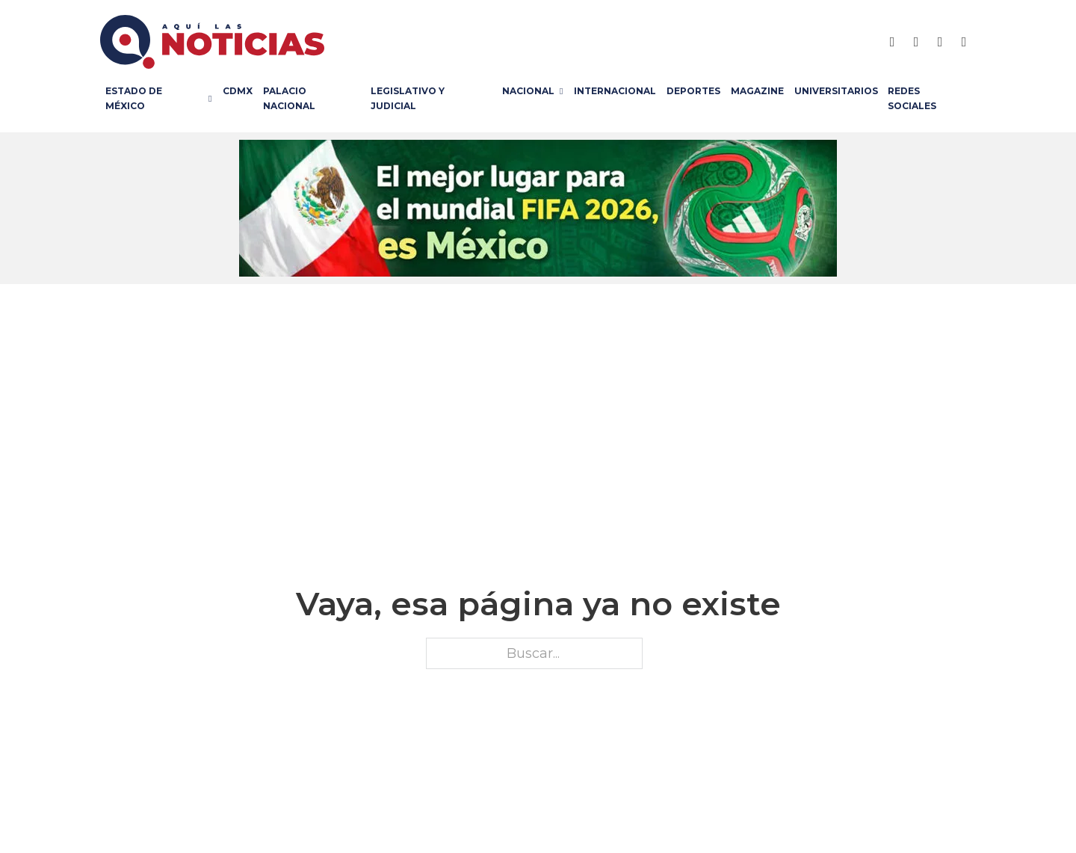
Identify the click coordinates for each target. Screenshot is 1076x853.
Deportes (693, 90)
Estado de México (133, 98)
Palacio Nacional (289, 98)
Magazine (757, 90)
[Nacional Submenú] (564, 91)
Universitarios (836, 90)
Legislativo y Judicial (408, 98)
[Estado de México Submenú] (212, 98)
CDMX (238, 90)
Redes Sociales (912, 98)
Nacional (528, 90)
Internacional (615, 90)
